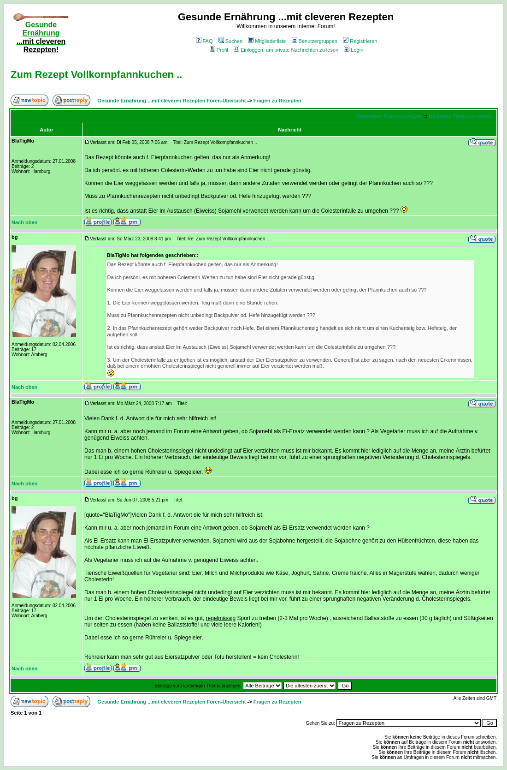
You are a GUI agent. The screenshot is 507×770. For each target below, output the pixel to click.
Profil (219, 50)
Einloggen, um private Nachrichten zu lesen (286, 50)
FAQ (204, 41)
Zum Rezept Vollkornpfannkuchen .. (96, 74)
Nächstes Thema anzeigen (460, 116)
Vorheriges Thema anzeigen (389, 116)
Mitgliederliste (267, 41)
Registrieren (360, 41)
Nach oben (24, 222)
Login (353, 50)
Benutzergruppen (314, 41)
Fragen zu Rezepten (277, 100)
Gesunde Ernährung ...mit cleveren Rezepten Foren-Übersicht (171, 100)
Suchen (230, 41)
